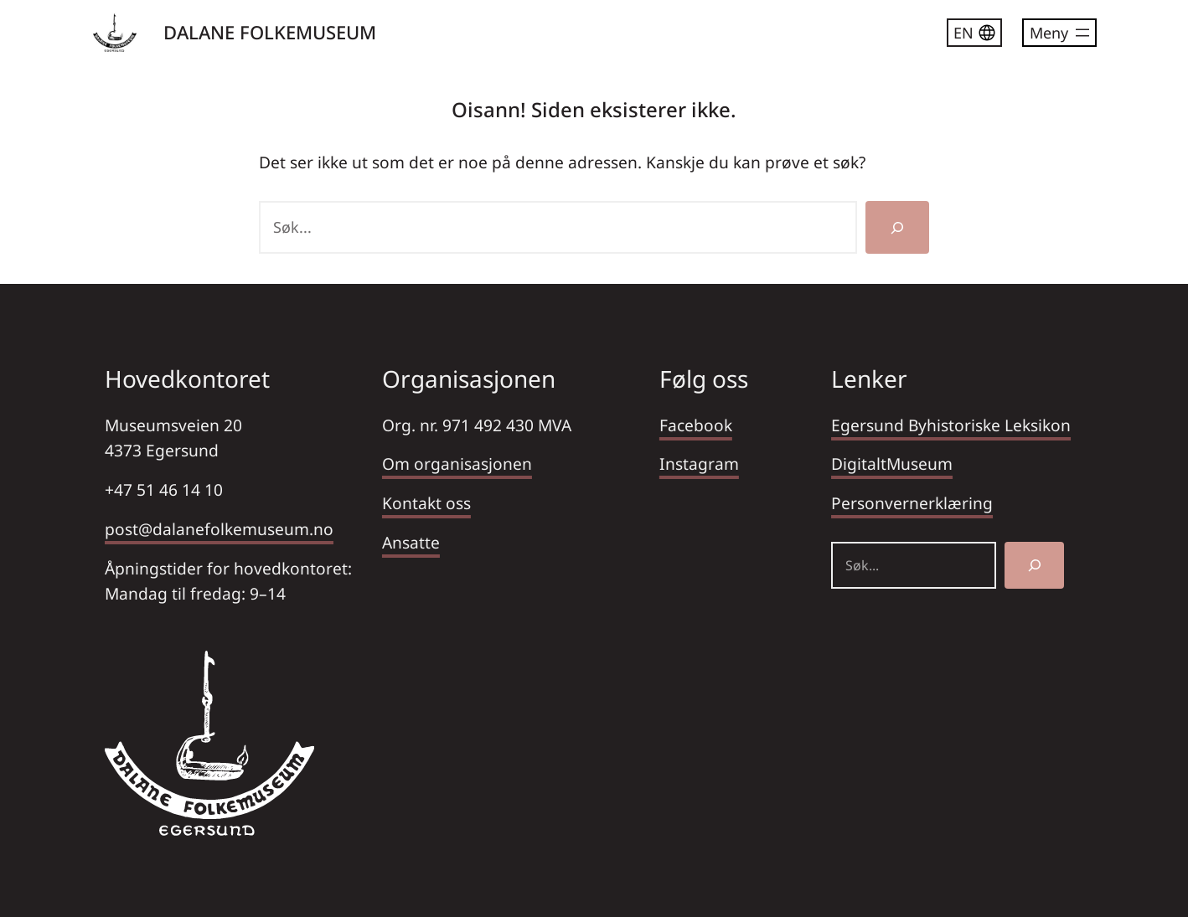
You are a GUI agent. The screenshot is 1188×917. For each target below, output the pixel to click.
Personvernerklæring (912, 503)
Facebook (695, 425)
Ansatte (411, 542)
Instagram (699, 463)
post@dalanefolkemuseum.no (219, 529)
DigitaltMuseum (892, 463)
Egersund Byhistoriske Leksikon (951, 425)
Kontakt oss (426, 503)
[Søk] (897, 227)
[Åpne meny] (1059, 32)
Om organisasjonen (457, 463)
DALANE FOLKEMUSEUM (269, 31)
